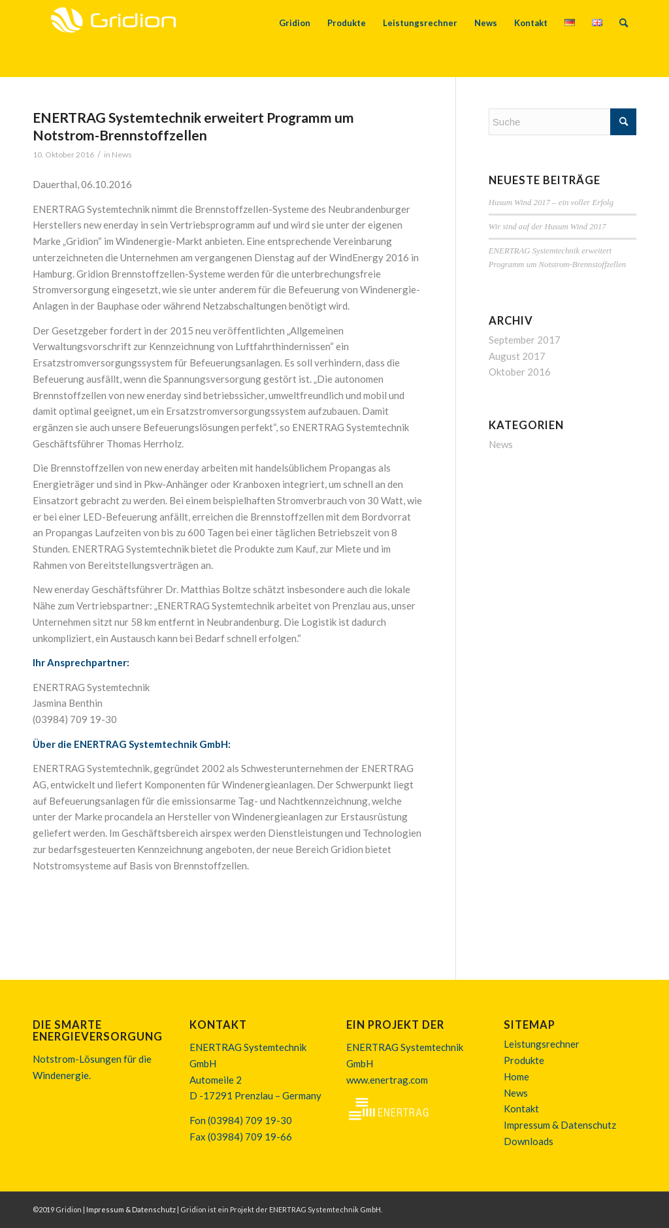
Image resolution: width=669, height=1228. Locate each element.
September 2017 (525, 340)
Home (516, 1076)
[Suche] (623, 38)
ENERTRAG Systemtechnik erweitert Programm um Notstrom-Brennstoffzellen (193, 126)
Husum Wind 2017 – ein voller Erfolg (551, 202)
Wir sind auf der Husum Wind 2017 (547, 226)
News (122, 154)
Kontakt (521, 1108)
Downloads (528, 1141)
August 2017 (517, 356)
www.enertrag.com (387, 1080)
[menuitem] (294, 38)
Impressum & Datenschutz (560, 1125)
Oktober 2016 (520, 372)
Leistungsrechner (541, 1044)
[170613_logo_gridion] (113, 38)
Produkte (524, 1060)
